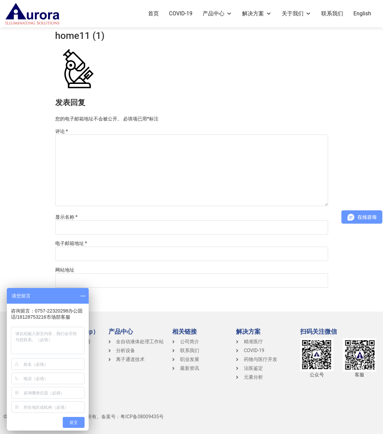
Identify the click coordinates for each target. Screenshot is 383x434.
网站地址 (64, 269)
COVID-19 (181, 13)
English (362, 13)
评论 (61, 131)
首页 (153, 13)
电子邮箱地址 (71, 243)
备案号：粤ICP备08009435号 (132, 416)
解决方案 (256, 13)
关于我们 (296, 13)
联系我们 (332, 13)
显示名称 (66, 217)
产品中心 (217, 13)
